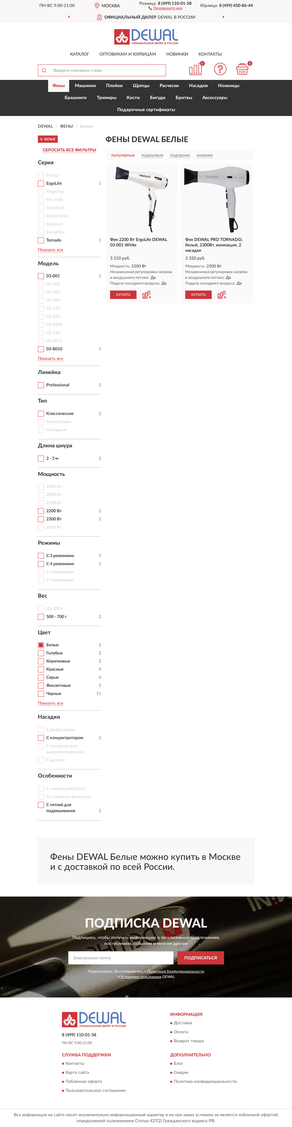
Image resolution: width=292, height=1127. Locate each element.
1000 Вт (54, 487)
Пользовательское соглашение (96, 1091)
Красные (54, 669)
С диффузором (60, 730)
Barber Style (57, 216)
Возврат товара (189, 1041)
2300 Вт (54, 519)
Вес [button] (42, 596)
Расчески (169, 86)
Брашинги (76, 98)
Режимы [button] (49, 543)
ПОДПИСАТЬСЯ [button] (200, 958)
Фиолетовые (58, 686)
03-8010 (54, 349)
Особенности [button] (55, 776)
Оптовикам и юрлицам (128, 54)
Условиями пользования (141, 977)
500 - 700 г (56, 617)
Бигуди (157, 98)
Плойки (114, 86)
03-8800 (54, 325)
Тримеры (106, 98)
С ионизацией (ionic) (66, 789)
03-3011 (54, 341)
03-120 (53, 317)
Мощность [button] (51, 474)
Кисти (133, 98)
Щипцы (141, 86)
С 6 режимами (60, 572)
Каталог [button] (79, 54)
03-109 (53, 300)
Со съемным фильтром (68, 797)
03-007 (53, 292)
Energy (52, 175)
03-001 (53, 276)
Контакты (210, 54)
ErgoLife (54, 183)
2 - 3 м (52, 458)
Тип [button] (42, 401)
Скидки (181, 1073)
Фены (59, 86)
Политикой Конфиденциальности (175, 971)
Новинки (177, 54)
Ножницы (228, 86)
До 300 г (54, 609)
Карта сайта (77, 1073)
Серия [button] (46, 163)
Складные (56, 430)
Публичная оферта (84, 1082)
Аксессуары (214, 98)
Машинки (85, 86)
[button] (166, 8)
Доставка (183, 1023)
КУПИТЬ (123, 295)
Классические (60, 414)
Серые (52, 677)
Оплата (181, 1032)
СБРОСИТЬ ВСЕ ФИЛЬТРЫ (69, 150)
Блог (178, 1064)
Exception (55, 232)
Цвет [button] (44, 632)
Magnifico (55, 192)
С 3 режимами (60, 556)
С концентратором (64, 738)
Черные (53, 694)
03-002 (53, 284)
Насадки (198, 86)
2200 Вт (54, 511)
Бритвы (184, 98)
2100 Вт (54, 503)
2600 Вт (54, 527)
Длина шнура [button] (55, 446)
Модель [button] (48, 264)
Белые (52, 645)
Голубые (54, 653)
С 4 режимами (60, 564)
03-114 (53, 333)
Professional (57, 385)
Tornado (53, 240)
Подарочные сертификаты (146, 110)
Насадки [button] (49, 717)
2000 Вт (54, 495)
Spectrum (55, 208)
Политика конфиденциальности (205, 1082)
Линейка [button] (49, 372)
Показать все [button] (50, 250)
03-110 (53, 308)
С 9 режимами (60, 580)
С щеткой (55, 760)
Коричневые (58, 661)
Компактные (58, 422)
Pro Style (54, 200)
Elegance (54, 224)
